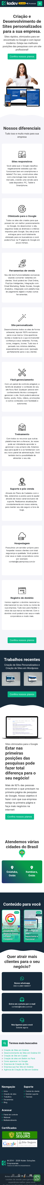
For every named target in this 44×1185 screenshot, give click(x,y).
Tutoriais (28, 1097)
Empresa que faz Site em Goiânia (18, 1067)
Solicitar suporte (31, 1094)
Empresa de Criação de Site (16, 1064)
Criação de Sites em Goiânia (16, 1050)
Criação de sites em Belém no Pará (19, 1058)
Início (6, 1091)
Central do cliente (32, 1091)
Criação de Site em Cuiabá (15, 1056)
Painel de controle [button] (10, 1115)
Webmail (6, 1117)
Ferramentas (8, 1100)
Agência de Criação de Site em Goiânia (21, 1069)
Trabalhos (7, 1097)
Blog (5, 1102)
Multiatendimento (10, 1120)
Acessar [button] (31, 3)
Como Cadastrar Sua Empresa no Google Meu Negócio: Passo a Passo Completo (11, 930)
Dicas (17, 912)
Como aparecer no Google (16, 1061)
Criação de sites (10, 1094)
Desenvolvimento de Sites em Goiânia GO (22, 1053)
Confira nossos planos (22, 56)
